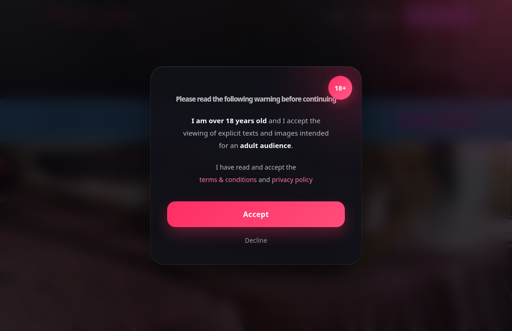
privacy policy (292, 179)
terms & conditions (228, 179)
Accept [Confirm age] (256, 214)
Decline (256, 240)
